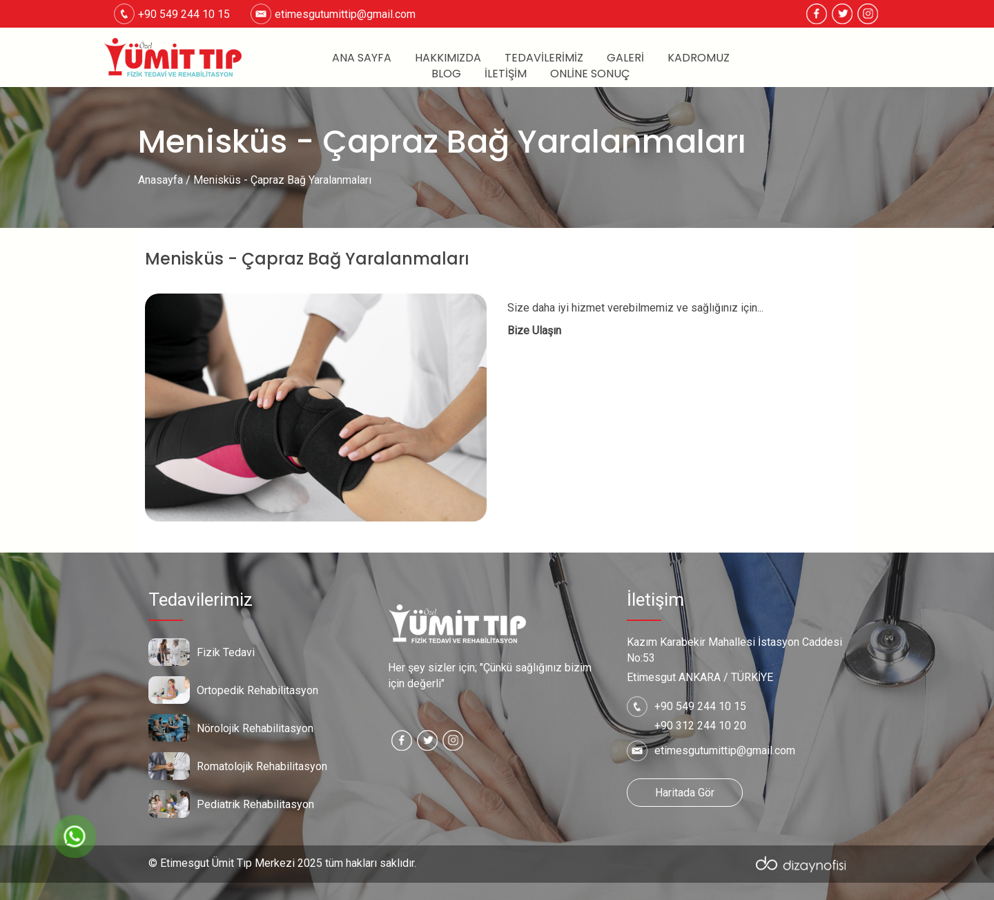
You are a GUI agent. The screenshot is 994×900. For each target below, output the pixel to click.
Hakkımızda (448, 58)
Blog (446, 74)
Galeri (625, 58)
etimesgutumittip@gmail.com (345, 14)
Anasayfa (160, 179)
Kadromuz (698, 58)
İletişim (506, 74)
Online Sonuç (590, 74)
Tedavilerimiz (544, 58)
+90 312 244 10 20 (700, 725)
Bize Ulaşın (534, 330)
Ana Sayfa (361, 58)
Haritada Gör (684, 792)
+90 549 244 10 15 (700, 706)
